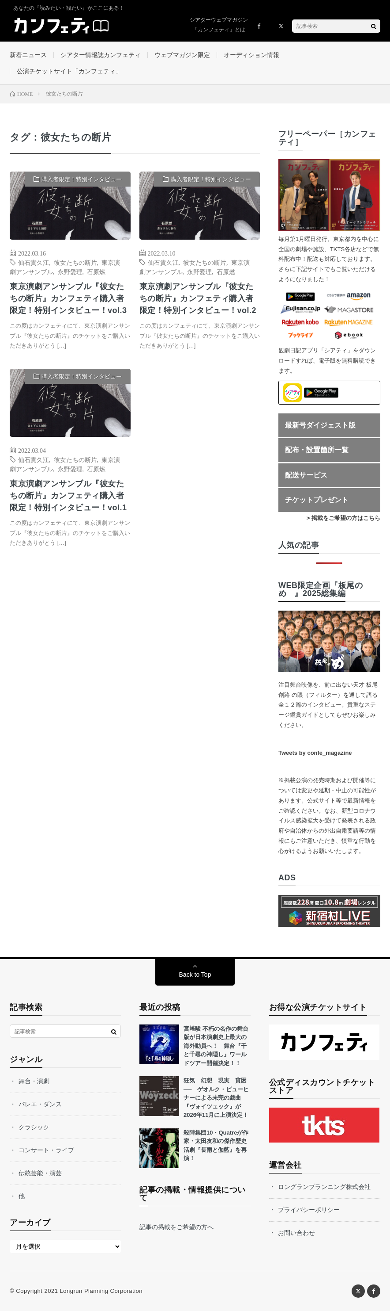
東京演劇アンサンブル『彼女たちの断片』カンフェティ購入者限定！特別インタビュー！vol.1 (68, 495)
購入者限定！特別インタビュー (81, 179)
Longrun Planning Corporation (101, 1291)
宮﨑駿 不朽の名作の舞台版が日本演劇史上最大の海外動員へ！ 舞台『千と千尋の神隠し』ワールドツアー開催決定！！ (216, 1045)
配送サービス (306, 475)
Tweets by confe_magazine (315, 752)
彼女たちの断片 (75, 262)
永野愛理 (70, 271)
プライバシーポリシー (309, 1209)
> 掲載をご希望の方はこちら (343, 518)
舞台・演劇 (34, 1081)
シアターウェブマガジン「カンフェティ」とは (219, 25)
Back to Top (195, 974)
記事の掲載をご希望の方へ (176, 1227)
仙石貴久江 (33, 262)
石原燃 (96, 271)
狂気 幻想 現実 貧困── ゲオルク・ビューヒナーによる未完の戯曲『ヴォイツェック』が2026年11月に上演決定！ (216, 1097)
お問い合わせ (296, 1232)
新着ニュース (28, 54)
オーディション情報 (251, 54)
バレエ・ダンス (40, 1104)
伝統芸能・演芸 (40, 1173)
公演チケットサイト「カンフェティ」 (69, 71)
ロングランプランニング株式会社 (324, 1186)
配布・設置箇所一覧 (317, 450)
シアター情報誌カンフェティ (100, 54)
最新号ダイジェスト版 (320, 425)
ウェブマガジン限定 (182, 54)
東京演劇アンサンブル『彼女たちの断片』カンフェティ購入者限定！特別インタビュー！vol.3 (68, 298)
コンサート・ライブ (46, 1150)
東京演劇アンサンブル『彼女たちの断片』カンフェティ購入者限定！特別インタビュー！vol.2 (198, 298)
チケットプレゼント (317, 500)
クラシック (34, 1127)
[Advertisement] (199, 456)
